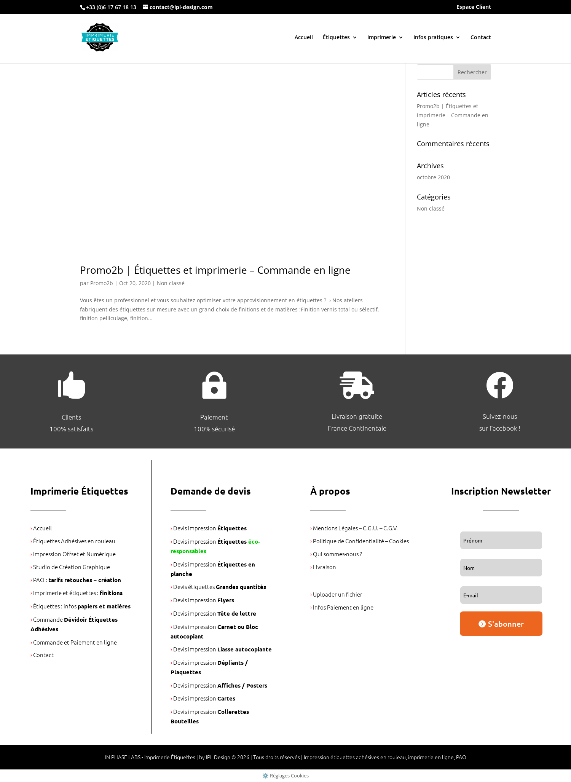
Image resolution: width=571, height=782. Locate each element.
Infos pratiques (433, 38)
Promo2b (101, 283)
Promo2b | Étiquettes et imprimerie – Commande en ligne (215, 270)
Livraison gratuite (357, 416)
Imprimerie (381, 38)
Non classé (171, 283)
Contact (481, 38)
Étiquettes (336, 38)
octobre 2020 (433, 177)
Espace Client (473, 7)
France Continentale (357, 428)
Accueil (304, 38)
